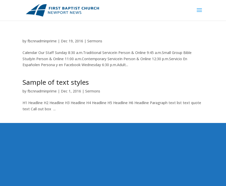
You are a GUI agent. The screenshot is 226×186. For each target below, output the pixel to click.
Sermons (94, 40)
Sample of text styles (56, 82)
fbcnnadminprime (42, 40)
